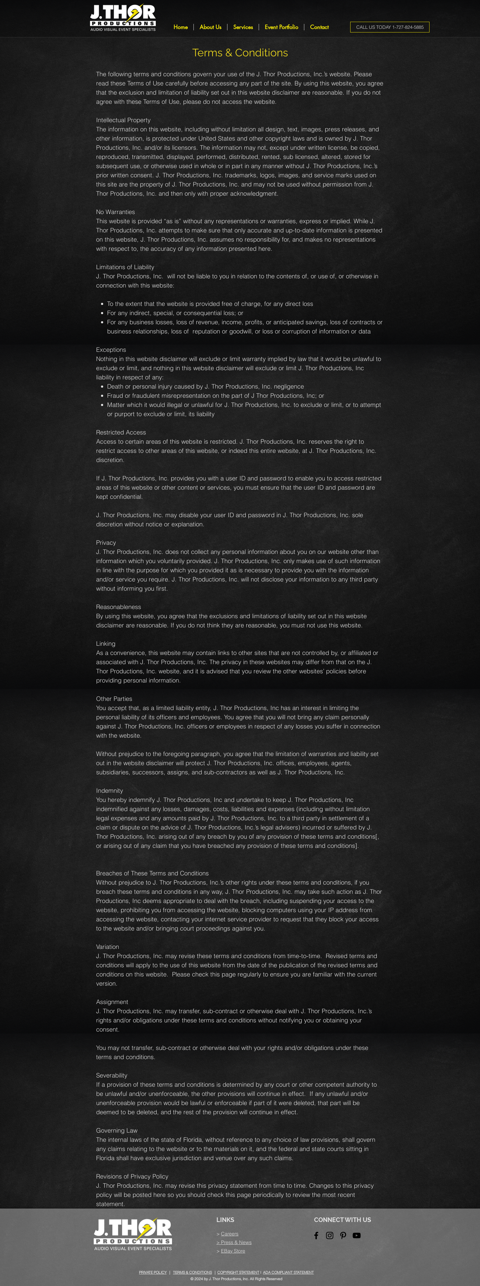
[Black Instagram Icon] (330, 1235)
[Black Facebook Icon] (316, 1235)
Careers (229, 1234)
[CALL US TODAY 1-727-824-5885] (389, 27)
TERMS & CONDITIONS (192, 1272)
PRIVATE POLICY (153, 1272)
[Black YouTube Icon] (357, 1235)
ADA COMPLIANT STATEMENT (288, 1272)
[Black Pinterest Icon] (343, 1235)
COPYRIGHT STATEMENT (238, 1272)
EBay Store (233, 1251)
